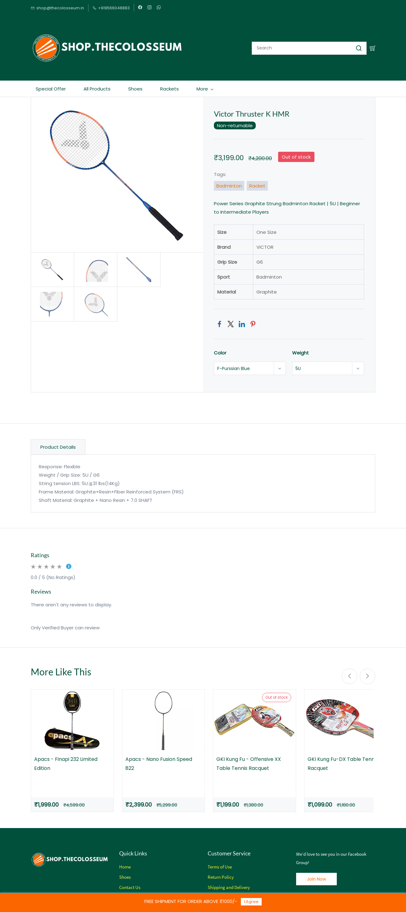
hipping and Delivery (230, 881)
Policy (227, 871)
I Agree (251, 902)
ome (126, 860)
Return (214, 871)
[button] (316, 873)
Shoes (125, 871)
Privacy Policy (222, 891)
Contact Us (129, 881)
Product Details (58, 440)
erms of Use (221, 860)
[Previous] (349, 670)
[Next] (367, 670)
